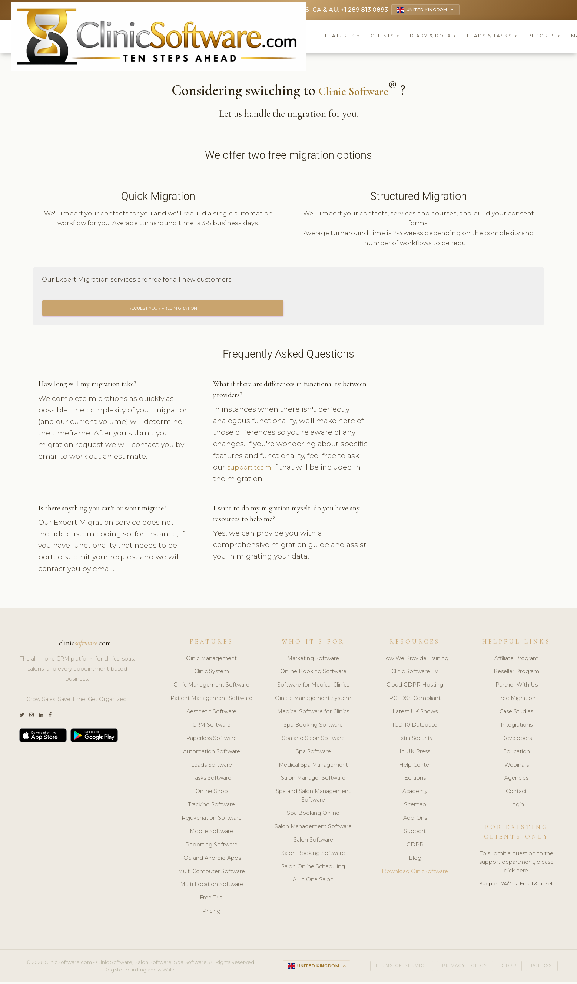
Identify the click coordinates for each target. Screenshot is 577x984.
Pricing (211, 913)
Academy (415, 793)
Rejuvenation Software (212, 820)
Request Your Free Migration (163, 309)
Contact (516, 793)
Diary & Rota (433, 37)
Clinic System (211, 673)
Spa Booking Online (313, 815)
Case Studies (516, 713)
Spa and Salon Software (313, 740)
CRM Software (211, 726)
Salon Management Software (313, 828)
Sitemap (415, 806)
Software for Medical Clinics (313, 687)
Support (415, 833)
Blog (415, 859)
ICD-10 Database (414, 726)
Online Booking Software (313, 673)
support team (252, 468)
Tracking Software (211, 806)
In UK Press (414, 753)
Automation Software (211, 753)
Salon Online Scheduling (313, 868)
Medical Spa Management (313, 766)
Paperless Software (211, 740)
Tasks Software (211, 780)
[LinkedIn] (41, 717)
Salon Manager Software (313, 780)
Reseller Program (516, 673)
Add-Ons (415, 820)
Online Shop (211, 793)
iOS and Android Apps (211, 859)
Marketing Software (313, 660)
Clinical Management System (313, 700)
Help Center (415, 766)
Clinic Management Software (211, 687)
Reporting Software (211, 846)
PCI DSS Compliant (415, 700)
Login (516, 806)
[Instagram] (31, 717)
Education (516, 753)
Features (342, 37)
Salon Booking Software (313, 855)
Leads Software (211, 766)
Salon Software (313, 841)
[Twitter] (21, 717)
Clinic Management (211, 660)
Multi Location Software (211, 886)
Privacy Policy (464, 967)
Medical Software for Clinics (313, 713)
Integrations (517, 726)
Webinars (516, 766)
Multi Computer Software (211, 873)
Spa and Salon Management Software (313, 797)
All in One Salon (313, 881)
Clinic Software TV (414, 673)
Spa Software (313, 753)
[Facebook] (50, 717)
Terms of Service (401, 967)
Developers (516, 740)
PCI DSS (542, 967)
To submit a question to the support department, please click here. (516, 864)
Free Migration (516, 700)
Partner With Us (516, 687)
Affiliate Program (516, 660)
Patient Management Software (211, 700)
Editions (415, 780)
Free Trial (211, 899)
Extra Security (415, 740)
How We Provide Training (414, 660)
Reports (544, 37)
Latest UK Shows (415, 713)
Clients (385, 37)
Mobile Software (211, 833)
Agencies (516, 780)
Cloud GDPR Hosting (415, 687)
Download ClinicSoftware (415, 873)
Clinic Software (353, 91)
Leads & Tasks (492, 37)
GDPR (415, 846)
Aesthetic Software (211, 713)
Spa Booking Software (313, 726)
